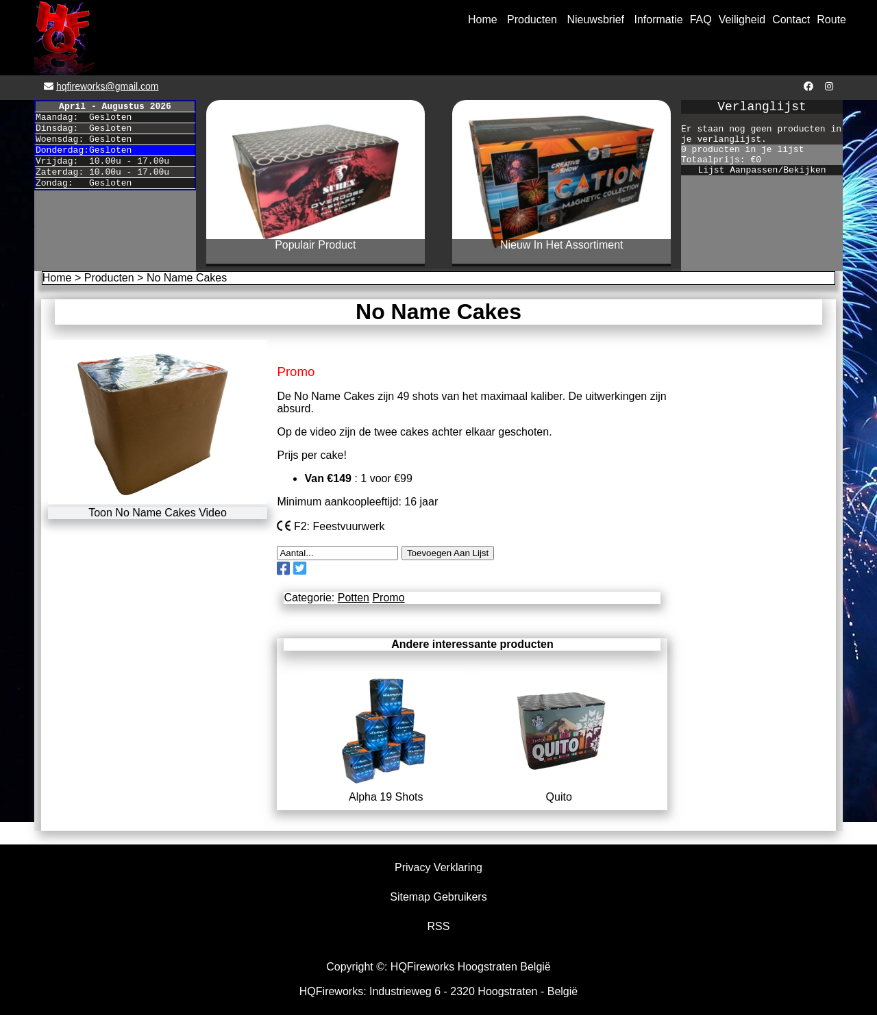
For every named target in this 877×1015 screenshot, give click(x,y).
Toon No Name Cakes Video (157, 512)
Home (482, 19)
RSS (439, 926)
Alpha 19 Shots (386, 791)
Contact (791, 19)
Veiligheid (742, 19)
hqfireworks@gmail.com (107, 86)
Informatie (658, 19)
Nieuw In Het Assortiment (561, 245)
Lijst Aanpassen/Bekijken (761, 170)
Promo (388, 597)
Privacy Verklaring (438, 867)
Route (831, 19)
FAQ (701, 19)
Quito (559, 791)
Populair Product (315, 245)
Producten (532, 19)
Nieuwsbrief (595, 19)
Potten (353, 597)
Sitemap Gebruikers (438, 897)
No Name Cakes (187, 278)
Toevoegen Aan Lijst (448, 553)
